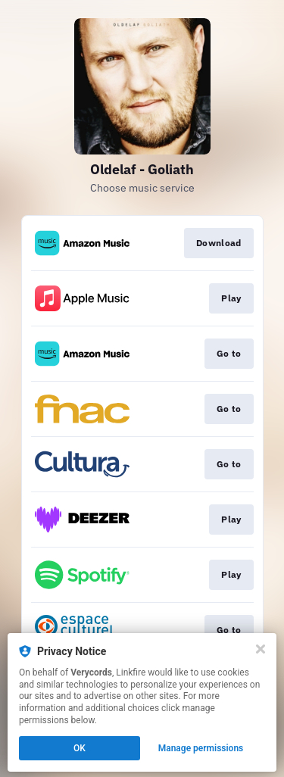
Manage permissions (201, 748)
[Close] (260, 649)
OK (79, 748)
